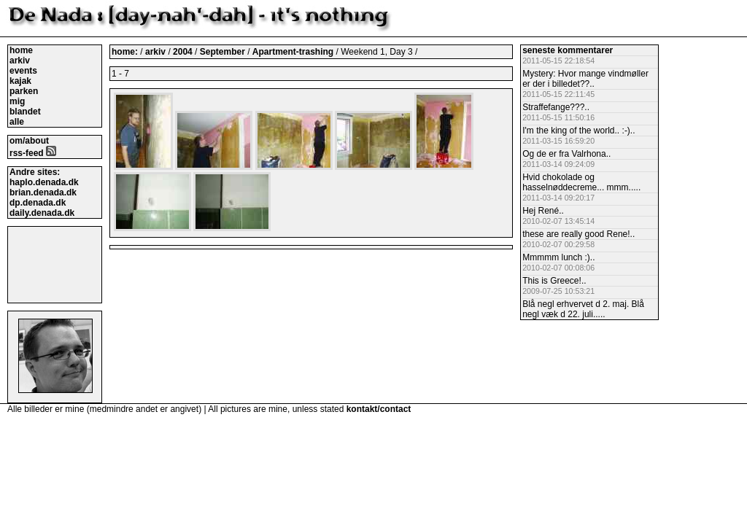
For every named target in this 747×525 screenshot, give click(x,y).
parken (23, 91)
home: (126, 52)
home (21, 50)
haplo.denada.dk (44, 182)
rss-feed (32, 153)
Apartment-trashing (294, 52)
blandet (25, 111)
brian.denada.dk (43, 192)
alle (16, 122)
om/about (29, 141)
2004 (183, 52)
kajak (20, 81)
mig (17, 101)
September (223, 52)
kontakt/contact (379, 409)
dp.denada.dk (37, 203)
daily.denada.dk (41, 213)
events (23, 71)
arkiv (19, 60)
